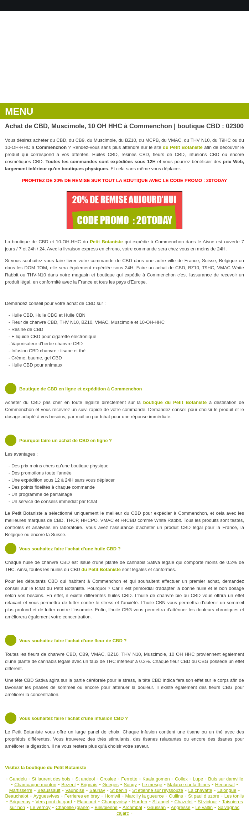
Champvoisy (114, 801)
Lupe (198, 779)
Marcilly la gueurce (144, 796)
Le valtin (204, 807)
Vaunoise (75, 790)
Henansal (225, 784)
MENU (19, 111)
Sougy (130, 784)
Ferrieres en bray (82, 796)
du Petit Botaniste (183, 147)
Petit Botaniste (106, 241)
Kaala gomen (156, 779)
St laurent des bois (51, 779)
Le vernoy (40, 807)
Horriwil (112, 796)
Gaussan (156, 807)
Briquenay (20, 801)
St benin (118, 790)
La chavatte (200, 790)
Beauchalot (16, 796)
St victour (207, 801)
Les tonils (234, 796)
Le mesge (152, 784)
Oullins (176, 796)
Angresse (180, 807)
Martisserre (20, 790)
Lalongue (227, 790)
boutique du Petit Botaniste (175, 402)
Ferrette (129, 779)
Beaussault (48, 790)
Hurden (139, 801)
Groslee (108, 779)
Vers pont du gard (54, 801)
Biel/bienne (106, 807)
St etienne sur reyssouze (157, 790)
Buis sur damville (225, 779)
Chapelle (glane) (72, 807)
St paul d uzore (203, 796)
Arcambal (132, 807)
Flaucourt (86, 801)
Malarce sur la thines (188, 784)
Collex (181, 779)
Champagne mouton (35, 784)
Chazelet (183, 801)
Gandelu (18, 779)
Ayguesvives (46, 796)
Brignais (89, 784)
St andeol (85, 779)
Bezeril (68, 784)
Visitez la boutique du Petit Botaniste (45, 767)
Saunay (97, 790)
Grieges (110, 784)
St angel (161, 801)
